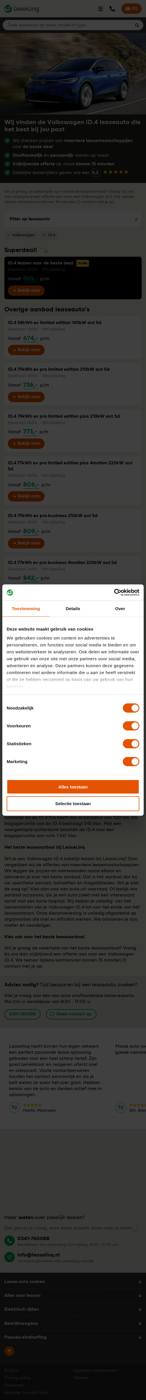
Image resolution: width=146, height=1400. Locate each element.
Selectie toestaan (73, 803)
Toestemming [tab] (26, 608)
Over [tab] (120, 608)
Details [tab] (73, 608)
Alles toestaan (73, 786)
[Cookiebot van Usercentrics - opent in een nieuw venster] (114, 592)
